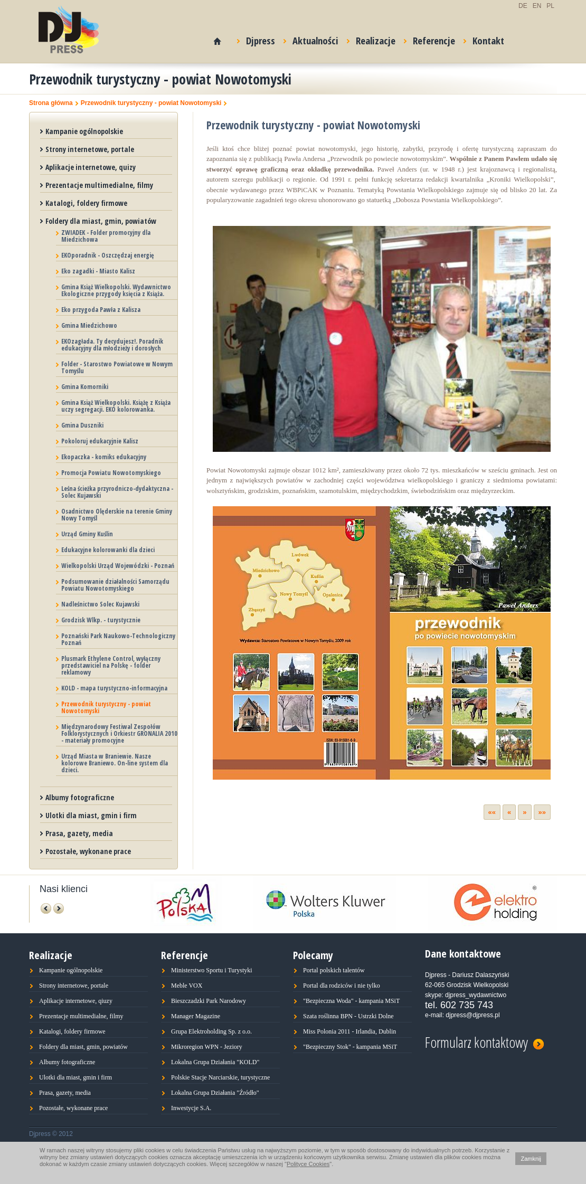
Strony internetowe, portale (89, 149)
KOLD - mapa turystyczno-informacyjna (114, 688)
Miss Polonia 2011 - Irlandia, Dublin (349, 1031)
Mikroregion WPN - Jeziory (206, 1046)
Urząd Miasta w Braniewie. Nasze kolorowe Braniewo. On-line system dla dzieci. (114, 763)
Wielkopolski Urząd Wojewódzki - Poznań (117, 565)
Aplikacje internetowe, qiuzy (75, 1001)
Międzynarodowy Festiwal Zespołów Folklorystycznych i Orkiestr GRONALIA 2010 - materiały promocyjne (119, 733)
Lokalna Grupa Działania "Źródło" (215, 1092)
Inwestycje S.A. (191, 1108)
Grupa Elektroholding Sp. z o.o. (211, 1031)
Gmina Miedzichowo (89, 325)
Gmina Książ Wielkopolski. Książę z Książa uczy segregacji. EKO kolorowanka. (116, 406)
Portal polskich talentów (334, 970)
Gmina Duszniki (82, 425)
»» (542, 812)
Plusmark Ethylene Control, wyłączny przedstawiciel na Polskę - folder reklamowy (110, 665)
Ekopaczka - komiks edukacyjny (103, 456)
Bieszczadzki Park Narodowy (208, 1001)
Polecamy (313, 955)
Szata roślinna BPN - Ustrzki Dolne (348, 1016)
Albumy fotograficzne (79, 797)
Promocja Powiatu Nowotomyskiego (111, 472)
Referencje (429, 39)
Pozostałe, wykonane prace (88, 851)
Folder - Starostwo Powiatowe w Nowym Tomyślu (117, 367)
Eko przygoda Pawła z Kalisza (100, 309)
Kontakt (484, 39)
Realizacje (371, 39)
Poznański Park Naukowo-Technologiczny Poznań (118, 639)
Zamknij (531, 1158)
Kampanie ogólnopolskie (84, 131)
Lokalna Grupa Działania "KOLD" (215, 1062)
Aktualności (310, 39)
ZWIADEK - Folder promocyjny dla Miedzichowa (105, 236)
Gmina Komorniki (84, 386)
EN (537, 6)
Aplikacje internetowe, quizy (90, 167)
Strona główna (51, 103)
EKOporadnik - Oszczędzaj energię (107, 255)
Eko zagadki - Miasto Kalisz (98, 271)
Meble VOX (186, 985)
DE (522, 6)
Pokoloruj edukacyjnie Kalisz (99, 441)
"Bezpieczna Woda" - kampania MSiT (351, 1001)
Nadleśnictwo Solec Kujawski (100, 604)
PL (550, 6)
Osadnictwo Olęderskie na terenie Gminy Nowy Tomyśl (116, 515)
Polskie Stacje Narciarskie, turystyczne (220, 1077)
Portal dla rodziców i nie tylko (341, 985)
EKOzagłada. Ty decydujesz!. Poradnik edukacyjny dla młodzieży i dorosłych (112, 345)
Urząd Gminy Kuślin (87, 533)
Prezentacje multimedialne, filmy (99, 185)
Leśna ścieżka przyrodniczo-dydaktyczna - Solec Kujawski (117, 492)
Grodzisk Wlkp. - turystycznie (100, 619)
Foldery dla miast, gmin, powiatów (100, 221)
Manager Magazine (195, 1016)
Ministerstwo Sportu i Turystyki (211, 970)
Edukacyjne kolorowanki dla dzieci (108, 549)
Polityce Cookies (308, 1164)
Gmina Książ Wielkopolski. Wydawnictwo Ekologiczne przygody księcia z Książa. (116, 290)
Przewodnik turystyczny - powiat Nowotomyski (151, 103)
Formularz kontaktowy (484, 1040)
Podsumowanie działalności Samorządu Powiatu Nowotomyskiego (115, 585)
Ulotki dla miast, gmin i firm (91, 815)
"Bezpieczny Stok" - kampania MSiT (350, 1046)
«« (492, 812)
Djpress (256, 39)
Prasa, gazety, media (79, 833)
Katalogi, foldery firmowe (86, 203)
